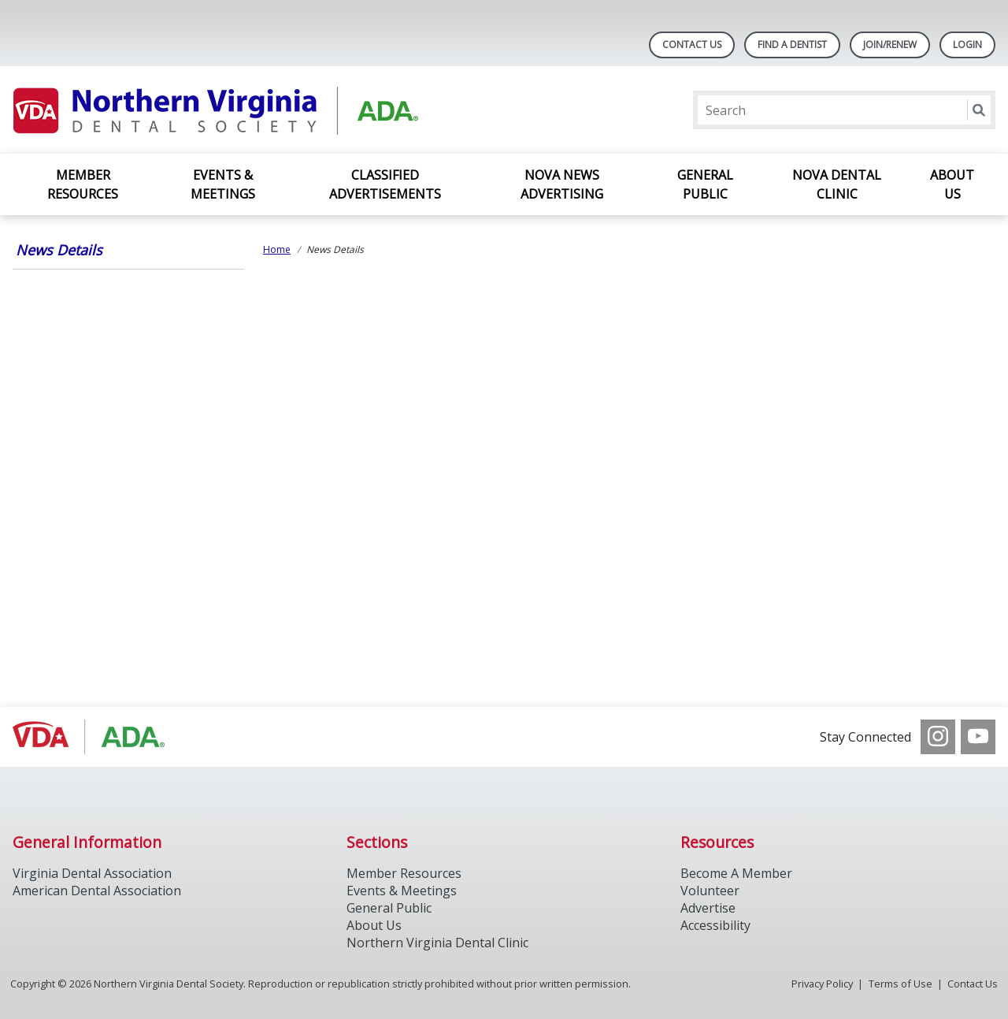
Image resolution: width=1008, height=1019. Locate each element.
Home (277, 249)
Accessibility (715, 925)
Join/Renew (890, 44)
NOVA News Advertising (562, 184)
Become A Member (736, 873)
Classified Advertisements (385, 184)
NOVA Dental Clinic (836, 184)
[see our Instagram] (938, 737)
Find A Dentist (792, 44)
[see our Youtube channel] (978, 737)
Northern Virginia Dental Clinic (437, 942)
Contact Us (691, 44)
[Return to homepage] (216, 110)
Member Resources (82, 184)
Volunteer (709, 890)
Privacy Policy (822, 983)
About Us (952, 184)
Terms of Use (900, 983)
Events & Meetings (223, 184)
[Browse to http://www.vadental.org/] (92, 737)
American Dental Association (97, 890)
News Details (59, 249)
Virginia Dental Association (92, 873)
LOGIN (967, 44)
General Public (705, 184)
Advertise (708, 908)
